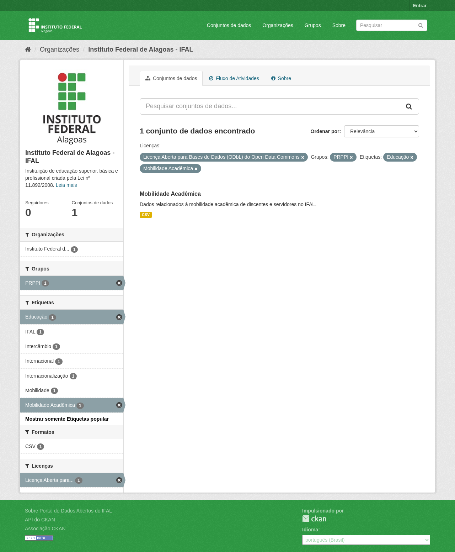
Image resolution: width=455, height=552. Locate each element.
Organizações (277, 25)
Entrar (420, 5)
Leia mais (66, 185)
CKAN (314, 518)
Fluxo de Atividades (234, 78)
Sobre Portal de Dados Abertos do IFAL (68, 511)
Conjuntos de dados (229, 25)
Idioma (310, 529)
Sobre (339, 25)
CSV (146, 214)
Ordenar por (325, 131)
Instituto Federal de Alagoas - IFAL (140, 49)
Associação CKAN (45, 528)
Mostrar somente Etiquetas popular (67, 419)
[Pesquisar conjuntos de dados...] (270, 106)
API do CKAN (40, 519)
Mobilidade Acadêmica (170, 194)
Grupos (313, 25)
